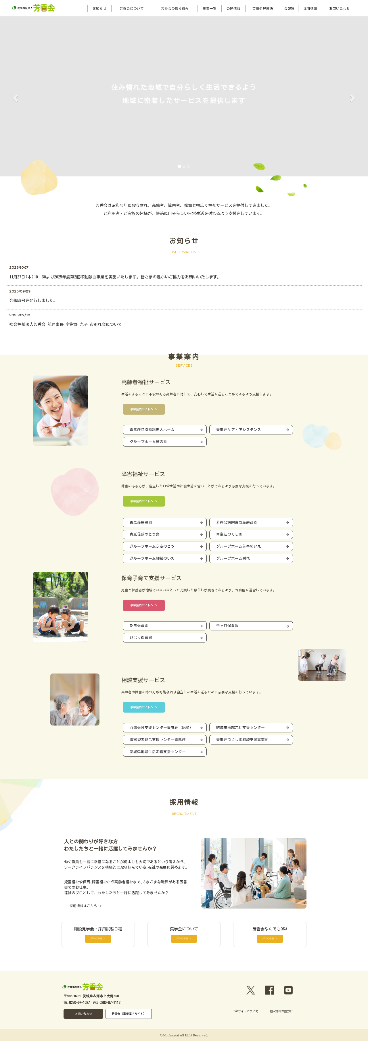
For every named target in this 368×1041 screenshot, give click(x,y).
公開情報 (233, 8)
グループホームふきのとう (152, 546)
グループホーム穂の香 (148, 442)
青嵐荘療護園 (141, 522)
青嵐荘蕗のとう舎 (145, 534)
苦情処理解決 (262, 8)
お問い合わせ (339, 8)
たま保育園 (139, 626)
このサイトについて (245, 1011)
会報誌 (289, 8)
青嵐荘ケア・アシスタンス (238, 430)
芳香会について (132, 8)
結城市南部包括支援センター (240, 728)
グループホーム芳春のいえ (238, 546)
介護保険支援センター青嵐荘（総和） (161, 728)
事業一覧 (209, 8)
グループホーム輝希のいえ (152, 558)
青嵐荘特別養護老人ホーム (152, 430)
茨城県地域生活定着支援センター (158, 752)
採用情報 (310, 8)
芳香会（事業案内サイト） (129, 1013)
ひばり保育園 (141, 638)
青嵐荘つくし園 (229, 534)
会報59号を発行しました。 (33, 301)
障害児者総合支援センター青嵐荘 (158, 740)
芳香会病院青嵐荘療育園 (236, 522)
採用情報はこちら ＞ (86, 905)
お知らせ (99, 8)
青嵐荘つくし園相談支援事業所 (242, 740)
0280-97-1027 (79, 1003)
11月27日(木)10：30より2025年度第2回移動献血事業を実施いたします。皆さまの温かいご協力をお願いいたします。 (115, 277)
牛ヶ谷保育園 (227, 626)
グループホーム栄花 (233, 558)
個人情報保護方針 (281, 1011)
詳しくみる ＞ (98, 938)
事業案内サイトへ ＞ (144, 409)
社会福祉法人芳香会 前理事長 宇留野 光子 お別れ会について (65, 324)
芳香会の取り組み (175, 8)
